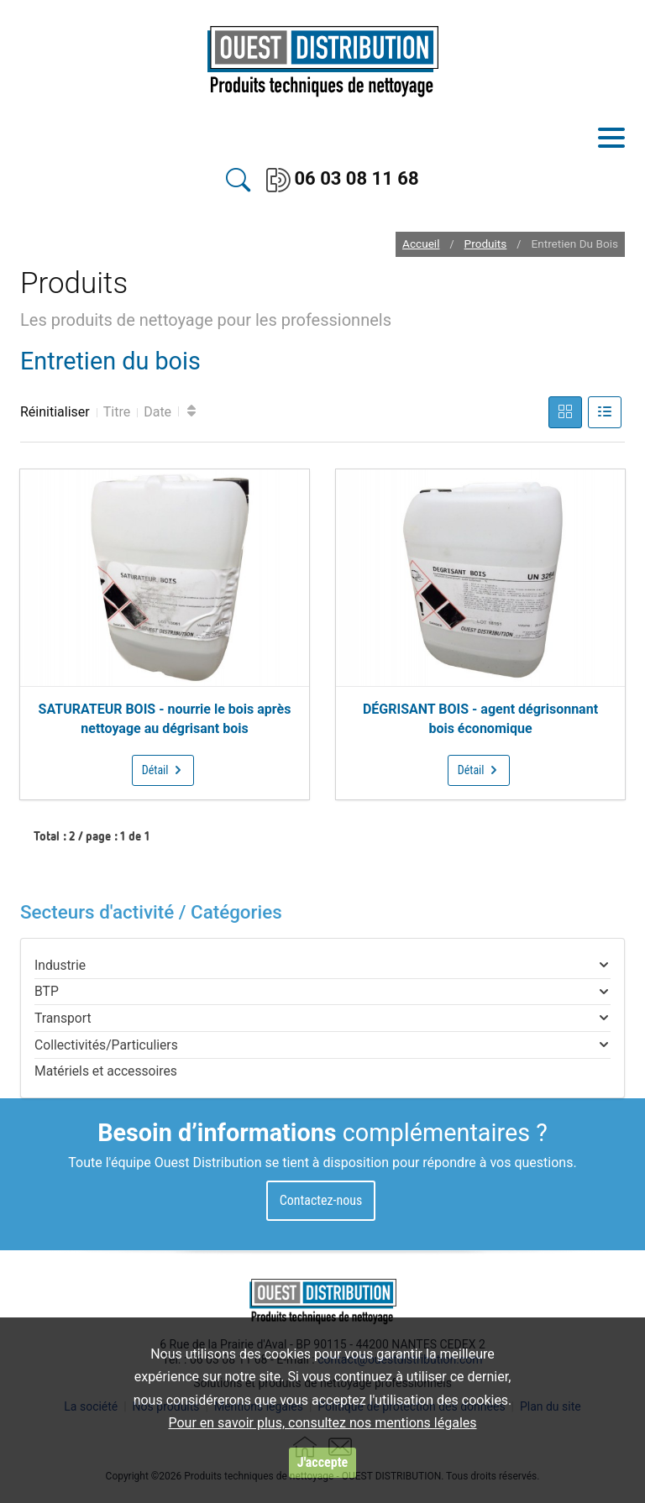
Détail (163, 770)
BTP (46, 991)
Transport (63, 1018)
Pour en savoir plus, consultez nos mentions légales (322, 1423)
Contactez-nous (321, 1200)
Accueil (420, 244)
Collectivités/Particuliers (106, 1045)
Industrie (60, 965)
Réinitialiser (55, 412)
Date (157, 412)
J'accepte (322, 1462)
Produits (485, 244)
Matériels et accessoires (105, 1071)
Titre (116, 412)
